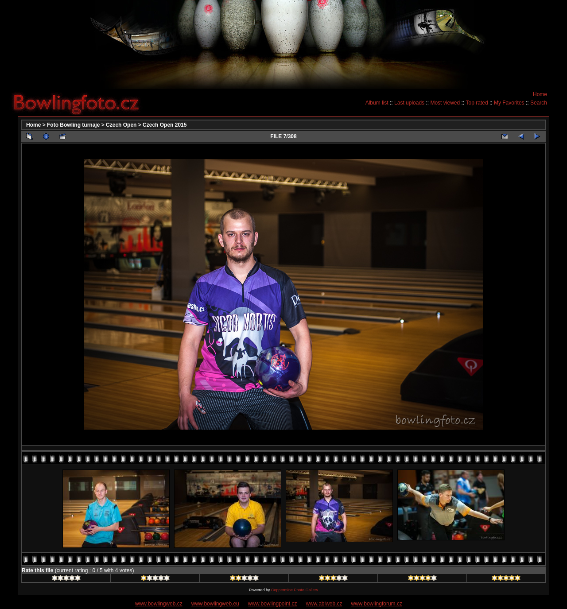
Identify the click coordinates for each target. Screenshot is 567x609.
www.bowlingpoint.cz (272, 604)
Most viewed (445, 103)
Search (538, 103)
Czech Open (121, 125)
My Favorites (509, 103)
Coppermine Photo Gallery (294, 590)
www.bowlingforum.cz (376, 604)
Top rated (477, 103)
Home (540, 94)
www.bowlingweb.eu (215, 604)
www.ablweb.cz (324, 604)
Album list (376, 103)
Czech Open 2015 (164, 125)
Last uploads (409, 103)
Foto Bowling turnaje (73, 125)
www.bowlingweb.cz (159, 604)
